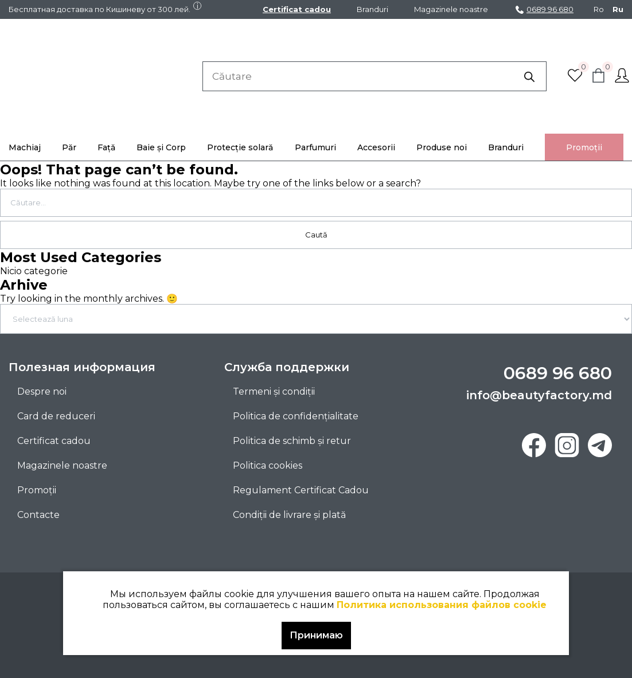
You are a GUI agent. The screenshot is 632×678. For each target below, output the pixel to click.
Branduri (372, 9)
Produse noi (441, 147)
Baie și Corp (161, 147)
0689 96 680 (545, 9)
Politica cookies (267, 465)
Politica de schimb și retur (292, 440)
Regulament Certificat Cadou (301, 490)
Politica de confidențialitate (295, 416)
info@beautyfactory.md (539, 395)
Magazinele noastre (451, 9)
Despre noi (42, 391)
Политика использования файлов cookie (442, 604)
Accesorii (376, 147)
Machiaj (25, 147)
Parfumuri (315, 147)
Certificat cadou (297, 9)
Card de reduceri (56, 416)
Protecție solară (240, 147)
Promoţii (584, 147)
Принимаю (316, 635)
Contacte (38, 514)
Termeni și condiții (274, 391)
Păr (69, 147)
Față (106, 147)
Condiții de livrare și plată (289, 514)
